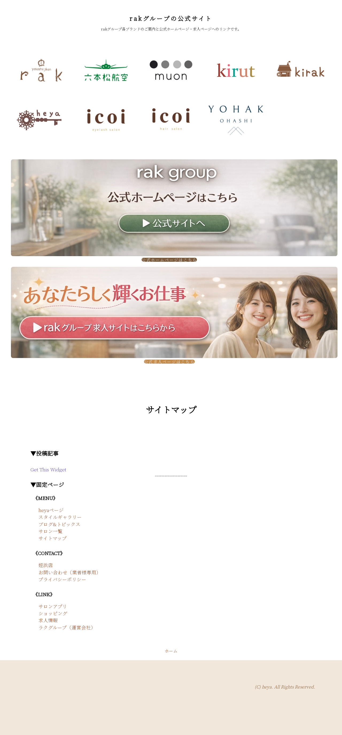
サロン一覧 (50, 531)
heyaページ (51, 510)
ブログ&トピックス (59, 524)
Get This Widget (48, 469)
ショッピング (52, 613)
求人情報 (48, 620)
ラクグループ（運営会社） (67, 627)
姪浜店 (45, 565)
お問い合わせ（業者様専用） (69, 572)
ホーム (171, 651)
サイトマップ (52, 538)
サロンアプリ (52, 606)
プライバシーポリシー (62, 579)
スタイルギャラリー (60, 517)
